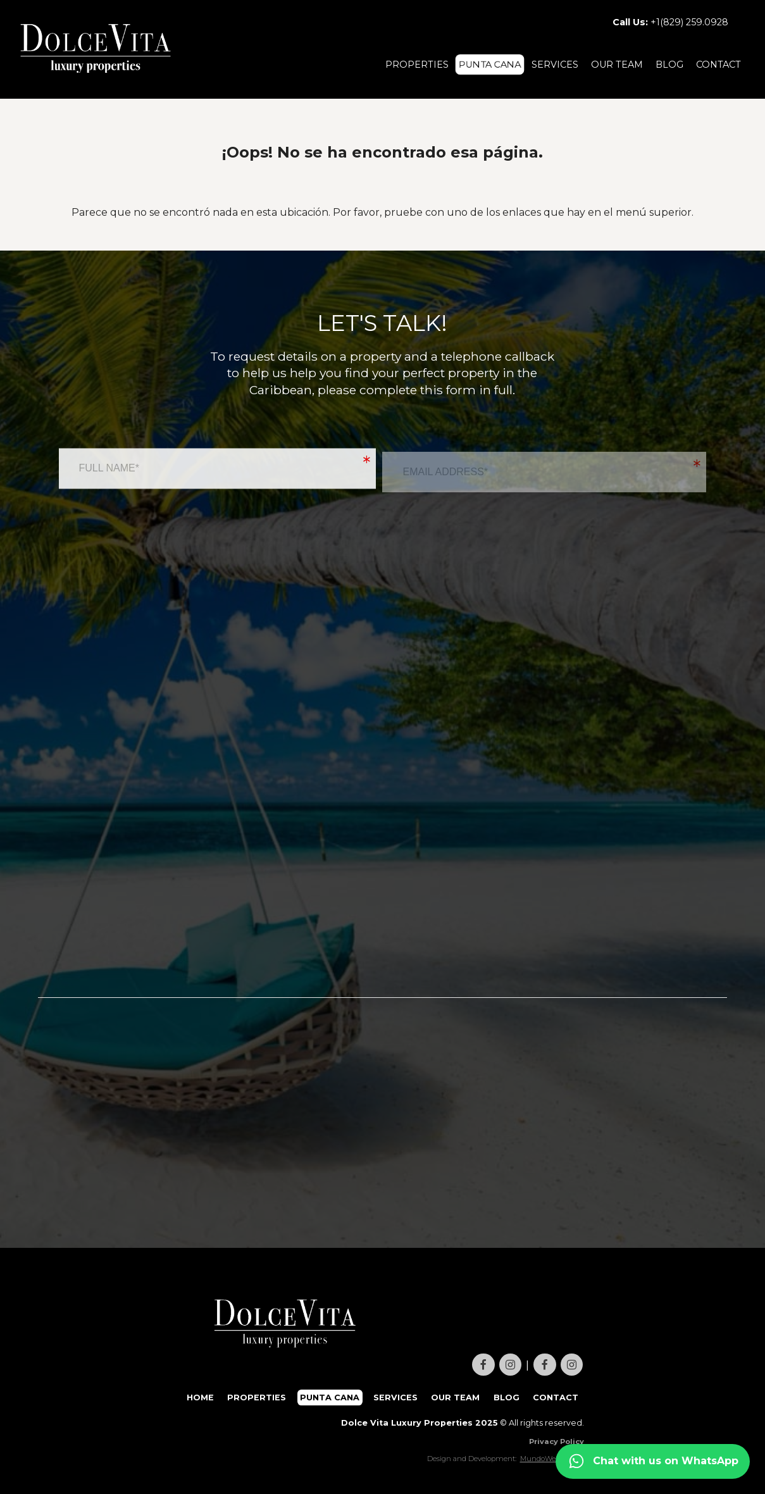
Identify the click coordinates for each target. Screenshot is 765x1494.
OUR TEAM (617, 64)
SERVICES (555, 64)
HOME (200, 1397)
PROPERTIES (417, 64)
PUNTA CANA (490, 64)
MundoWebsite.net (552, 1458)
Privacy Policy (556, 1441)
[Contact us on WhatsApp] (653, 1461)
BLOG (669, 64)
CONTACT (718, 64)
